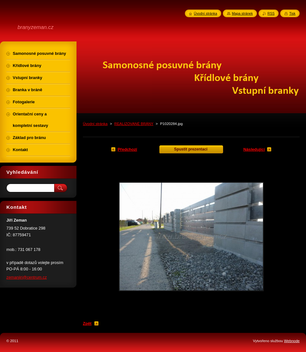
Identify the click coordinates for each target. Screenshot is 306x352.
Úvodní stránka (95, 124)
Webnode (292, 341)
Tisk (292, 13)
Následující (254, 149)
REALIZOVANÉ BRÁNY (133, 124)
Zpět (87, 323)
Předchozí (127, 149)
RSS (270, 13)
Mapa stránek (242, 13)
